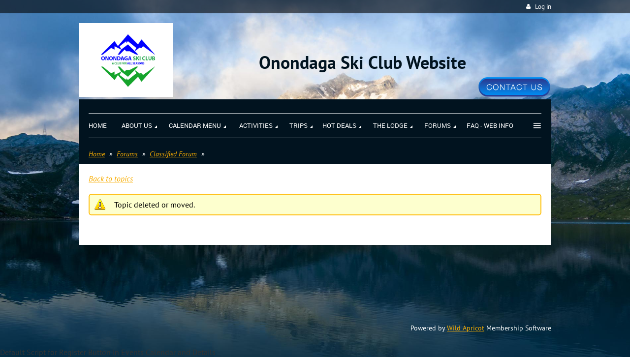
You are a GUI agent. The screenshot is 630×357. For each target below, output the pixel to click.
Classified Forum (173, 153)
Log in (543, 6)
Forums (127, 153)
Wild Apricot (465, 328)
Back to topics (111, 178)
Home (97, 153)
